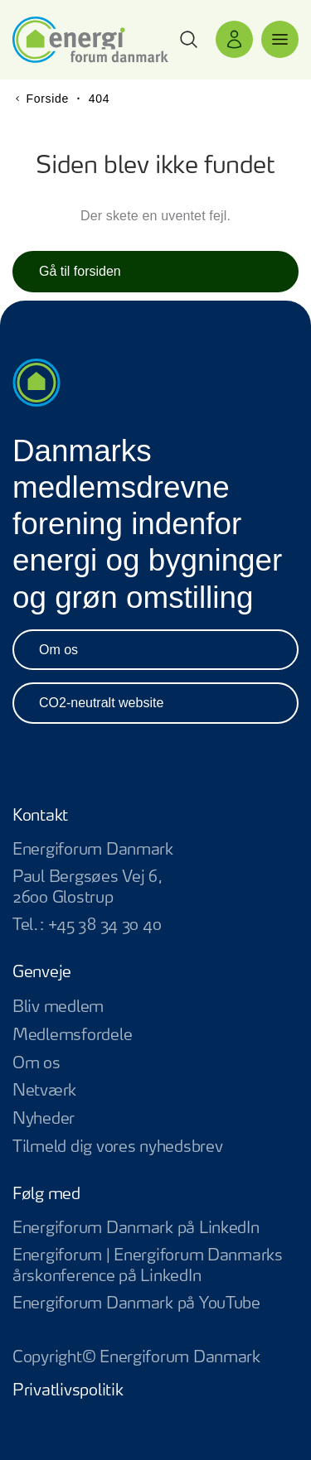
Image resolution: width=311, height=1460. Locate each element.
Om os (58, 650)
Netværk (44, 1091)
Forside (47, 98)
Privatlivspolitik (67, 1391)
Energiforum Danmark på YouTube (155, 1304)
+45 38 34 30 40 (104, 925)
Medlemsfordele (72, 1035)
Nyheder (43, 1119)
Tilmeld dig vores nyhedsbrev (117, 1147)
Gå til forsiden (80, 271)
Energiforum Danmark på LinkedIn (155, 1229)
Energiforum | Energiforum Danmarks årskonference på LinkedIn (155, 1267)
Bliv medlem (58, 1007)
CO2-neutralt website (101, 703)
